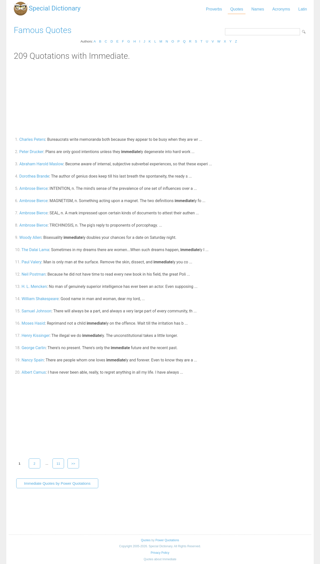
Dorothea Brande (34, 176)
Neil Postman (34, 274)
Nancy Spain (33, 360)
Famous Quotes (43, 30)
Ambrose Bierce (33, 188)
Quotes (236, 9)
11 (58, 463)
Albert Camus (34, 372)
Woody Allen (30, 237)
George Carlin (34, 347)
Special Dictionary (54, 8)
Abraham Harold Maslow (41, 164)
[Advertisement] (160, 98)
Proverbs (214, 9)
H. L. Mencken (34, 286)
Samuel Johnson (36, 311)
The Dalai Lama (35, 249)
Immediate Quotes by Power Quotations (57, 483)
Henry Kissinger (36, 335)
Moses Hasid (33, 323)
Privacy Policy (160, 552)
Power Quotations (167, 540)
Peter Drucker (31, 151)
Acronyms (281, 9)
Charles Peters (32, 139)
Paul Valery (31, 262)
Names (257, 9)
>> (73, 463)
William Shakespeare (40, 298)
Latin (302, 9)
